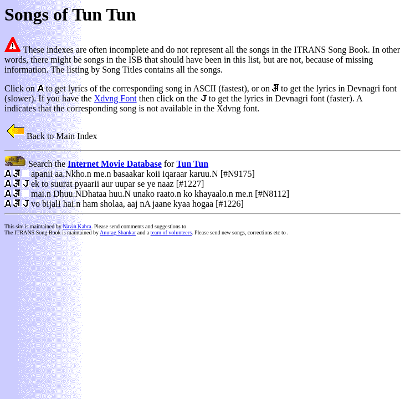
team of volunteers (171, 232)
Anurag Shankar (118, 232)
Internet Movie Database (115, 163)
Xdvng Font (115, 98)
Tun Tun (192, 163)
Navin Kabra (77, 226)
